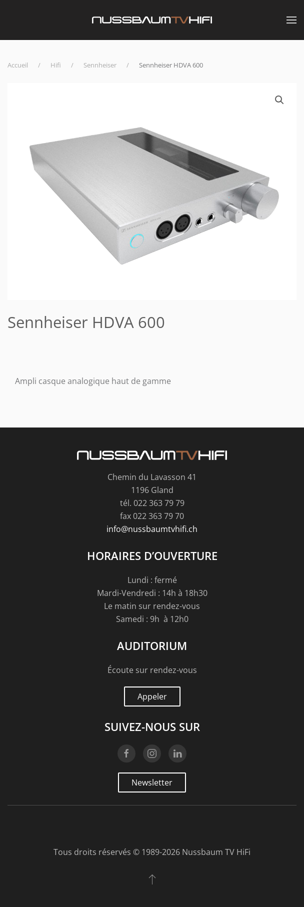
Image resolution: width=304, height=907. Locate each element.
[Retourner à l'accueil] (152, 20)
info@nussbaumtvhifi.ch (152, 529)
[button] (291, 20)
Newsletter (152, 782)
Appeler (152, 696)
